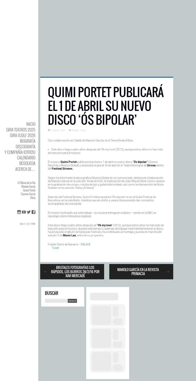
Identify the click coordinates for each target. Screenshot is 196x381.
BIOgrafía (27, 141)
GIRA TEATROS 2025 (20, 130)
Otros (32, 197)
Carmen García (28, 194)
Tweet (55, 247)
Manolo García (28, 186)
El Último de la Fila (26, 183)
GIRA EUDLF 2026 (22, 135)
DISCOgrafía (25, 146)
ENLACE (86, 244)
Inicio (30, 124)
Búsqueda (27, 163)
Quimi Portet (29, 190)
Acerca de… (25, 169)
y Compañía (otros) (20, 152)
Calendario (26, 158)
